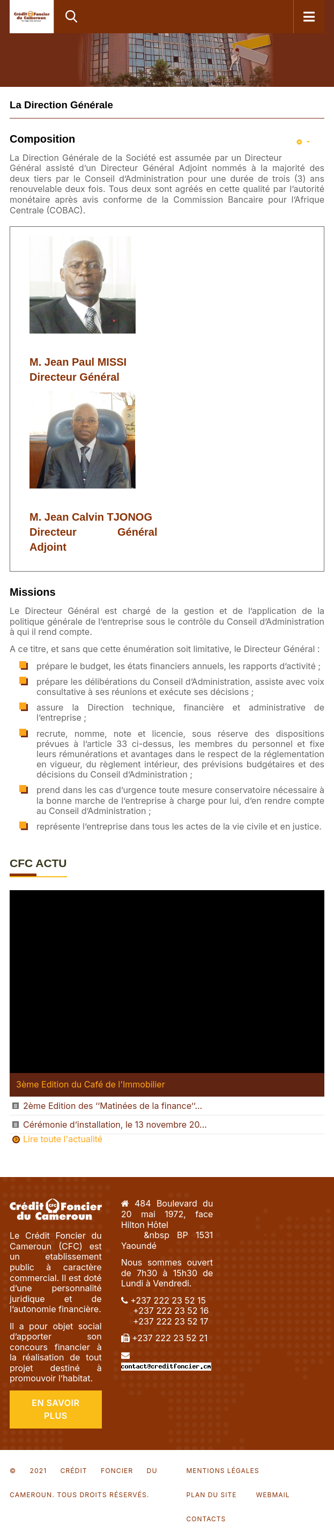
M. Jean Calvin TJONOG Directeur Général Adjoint (93, 532)
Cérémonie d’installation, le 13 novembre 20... (115, 1124)
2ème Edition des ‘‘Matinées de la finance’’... (112, 1105)
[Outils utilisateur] (303, 142)
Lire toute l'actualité (62, 1139)
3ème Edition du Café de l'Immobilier (90, 1084)
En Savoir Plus (55, 1409)
